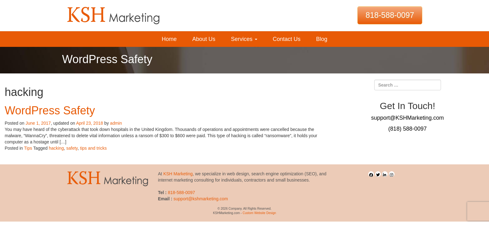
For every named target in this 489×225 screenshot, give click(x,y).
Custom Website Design (259, 213)
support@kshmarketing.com (200, 198)
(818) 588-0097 (407, 129)
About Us (203, 39)
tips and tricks (93, 148)
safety (71, 148)
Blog (321, 39)
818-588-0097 (390, 15)
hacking (56, 148)
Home (169, 39)
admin (116, 123)
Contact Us (287, 39)
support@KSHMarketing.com (407, 118)
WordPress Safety (50, 110)
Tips (28, 148)
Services (244, 39)
